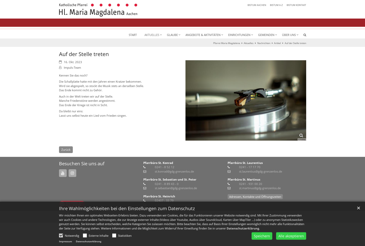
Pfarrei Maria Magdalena (226, 43)
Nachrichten (263, 43)
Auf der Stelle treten (295, 43)
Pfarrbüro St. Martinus (244, 179)
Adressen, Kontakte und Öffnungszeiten (255, 197)
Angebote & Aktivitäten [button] (203, 35)
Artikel (277, 43)
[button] (302, 35)
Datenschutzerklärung (243, 235)
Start (133, 35)
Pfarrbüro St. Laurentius (245, 163)
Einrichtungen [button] (239, 35)
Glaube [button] (172, 35)
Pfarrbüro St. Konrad (158, 163)
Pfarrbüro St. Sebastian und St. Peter (169, 179)
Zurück (66, 150)
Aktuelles (248, 43)
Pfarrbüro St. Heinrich (159, 196)
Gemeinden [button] (266, 35)
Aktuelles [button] (151, 35)
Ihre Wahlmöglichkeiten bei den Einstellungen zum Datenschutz (127, 215)
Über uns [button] (289, 35)
